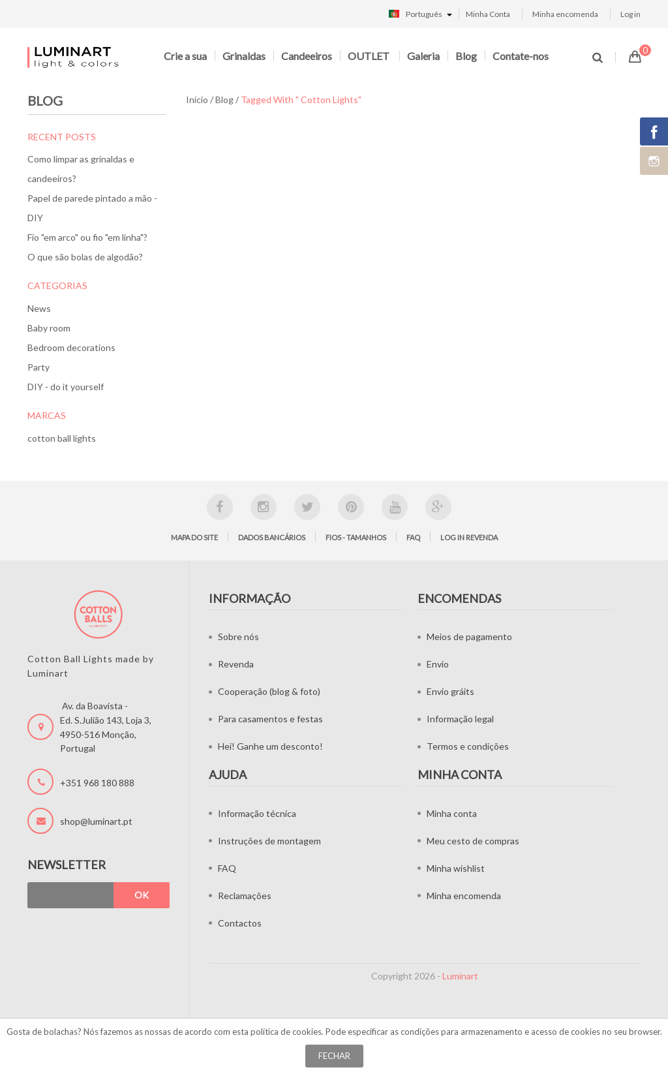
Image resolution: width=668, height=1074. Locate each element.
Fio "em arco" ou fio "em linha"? (87, 237)
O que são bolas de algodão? (85, 256)
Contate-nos (521, 56)
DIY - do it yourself (65, 386)
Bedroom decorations (71, 347)
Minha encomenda (565, 14)
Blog (466, 56)
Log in (630, 14)
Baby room (48, 327)
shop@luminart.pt (96, 821)
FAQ (413, 537)
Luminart (460, 975)
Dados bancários (271, 537)
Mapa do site (194, 537)
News (39, 308)
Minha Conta (488, 14)
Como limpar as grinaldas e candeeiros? (80, 168)
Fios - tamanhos (356, 537)
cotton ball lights (61, 438)
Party (38, 367)
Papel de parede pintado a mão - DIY (92, 207)
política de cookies (286, 1031)
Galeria (423, 56)
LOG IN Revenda (469, 537)
